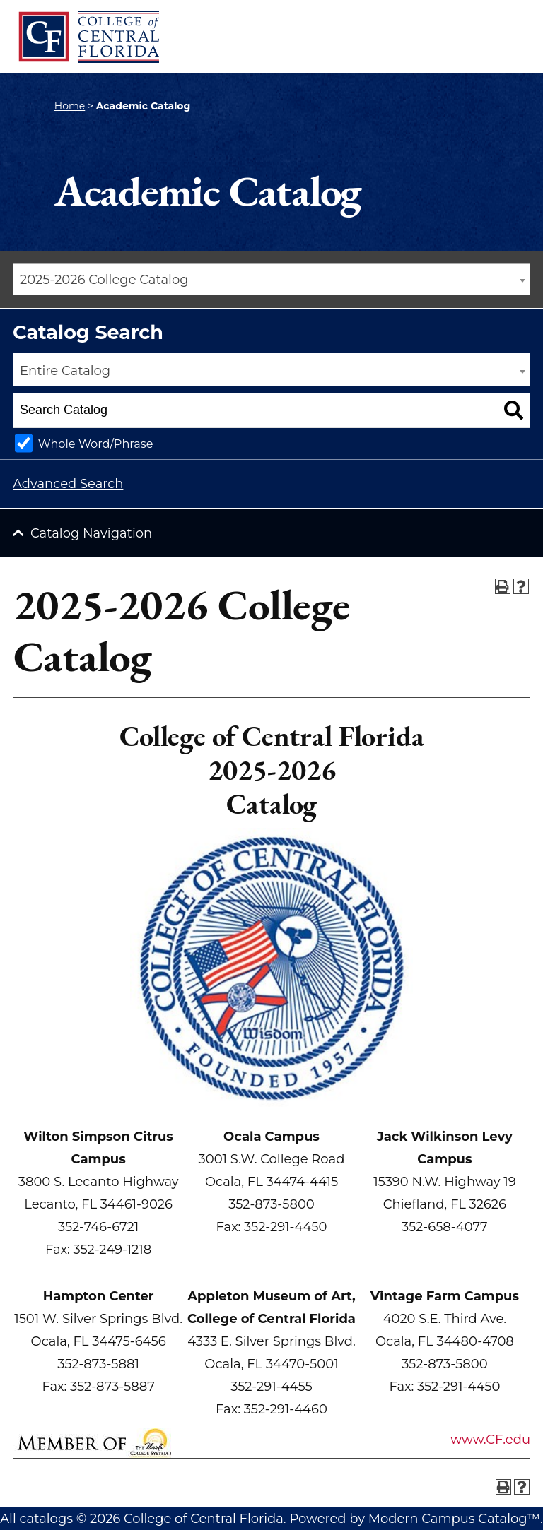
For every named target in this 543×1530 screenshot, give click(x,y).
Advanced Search (68, 484)
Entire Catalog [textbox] (65, 371)
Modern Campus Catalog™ (454, 1518)
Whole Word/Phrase (95, 444)
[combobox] (271, 279)
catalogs (46, 1518)
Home (69, 106)
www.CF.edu (490, 1439)
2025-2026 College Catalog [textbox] (104, 279)
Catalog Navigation (91, 533)
